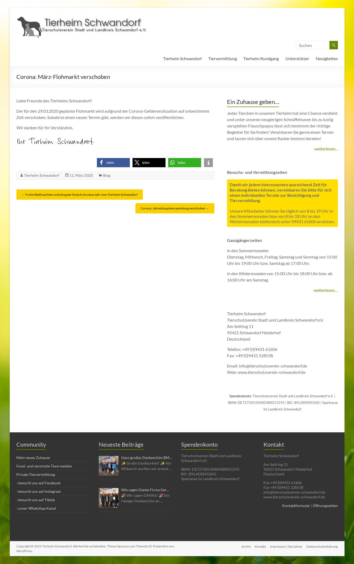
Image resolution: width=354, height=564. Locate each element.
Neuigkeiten (327, 58)
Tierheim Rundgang (261, 58)
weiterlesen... (326, 148)
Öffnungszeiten (325, 505)
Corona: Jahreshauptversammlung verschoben (175, 208)
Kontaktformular (296, 505)
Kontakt (260, 546)
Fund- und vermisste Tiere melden (44, 466)
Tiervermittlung (222, 58)
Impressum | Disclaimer (286, 546)
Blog (106, 175)
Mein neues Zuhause (33, 457)
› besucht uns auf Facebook (38, 483)
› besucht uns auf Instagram (38, 491)
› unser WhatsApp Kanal (36, 508)
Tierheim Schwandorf (182, 58)
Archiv (246, 546)
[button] (113, 162)
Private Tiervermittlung (35, 474)
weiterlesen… (326, 290)
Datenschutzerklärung (322, 546)
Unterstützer (297, 58)
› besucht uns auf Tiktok (35, 500)
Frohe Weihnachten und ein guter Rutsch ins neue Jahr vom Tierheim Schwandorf (80, 195)
